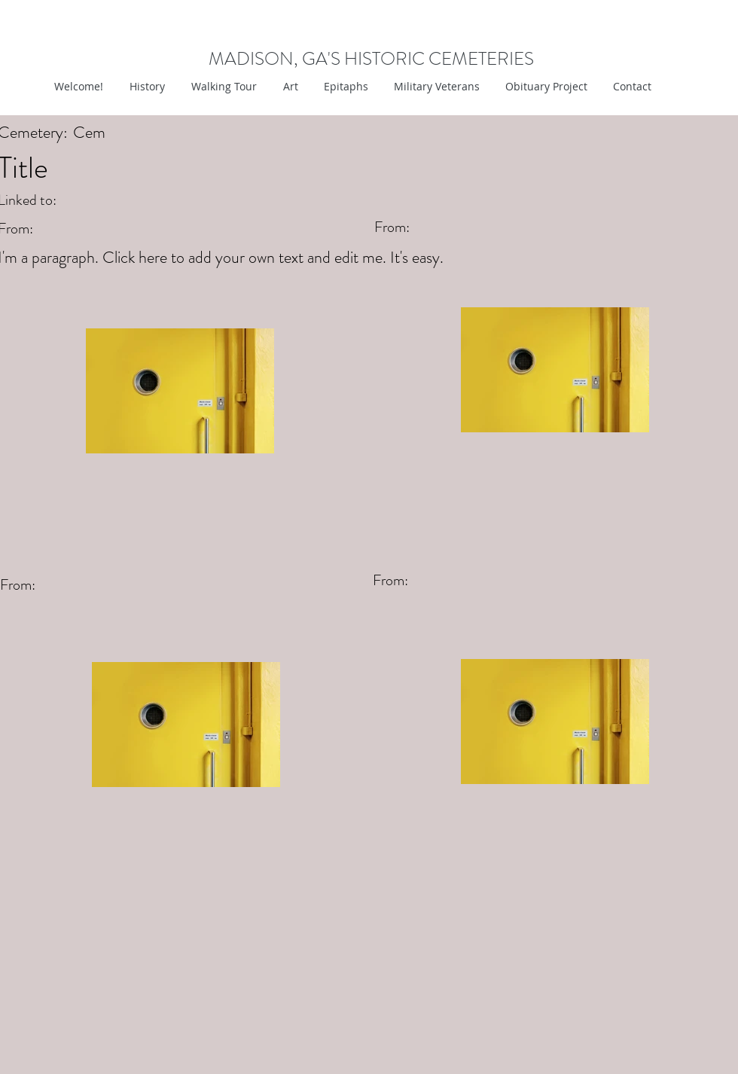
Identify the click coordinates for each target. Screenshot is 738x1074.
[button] (289, 86)
